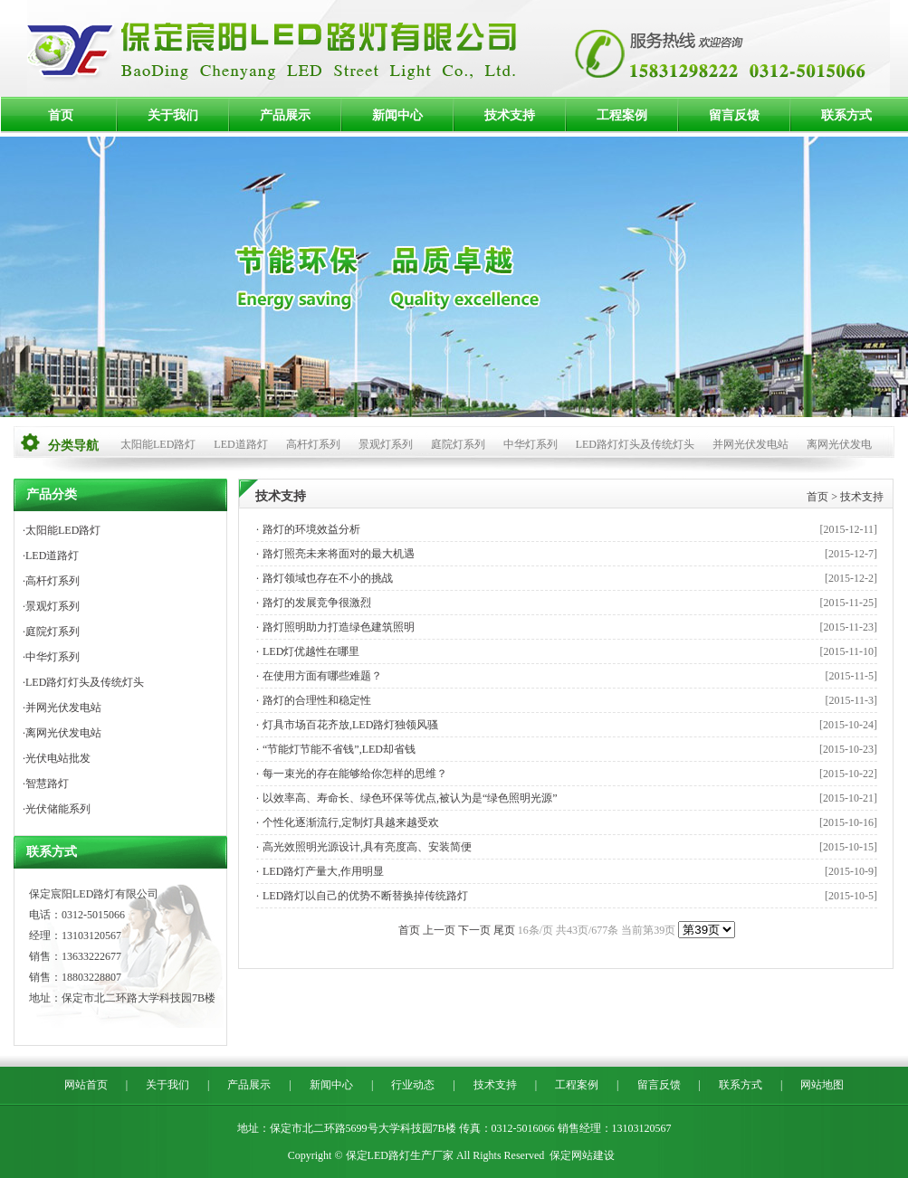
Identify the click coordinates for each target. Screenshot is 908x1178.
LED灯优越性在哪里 (311, 651)
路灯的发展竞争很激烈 (317, 602)
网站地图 (822, 1084)
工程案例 (622, 115)
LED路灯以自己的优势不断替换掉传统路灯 (365, 895)
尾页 (504, 930)
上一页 (439, 930)
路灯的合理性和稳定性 (317, 700)
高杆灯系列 (313, 444)
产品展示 (285, 115)
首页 (60, 115)
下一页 (474, 930)
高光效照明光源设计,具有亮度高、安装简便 (367, 847)
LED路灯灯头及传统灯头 (635, 444)
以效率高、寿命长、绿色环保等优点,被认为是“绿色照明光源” (410, 798)
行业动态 (413, 1084)
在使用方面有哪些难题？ (322, 676)
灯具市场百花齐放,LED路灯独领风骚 (350, 724)
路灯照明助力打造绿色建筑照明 (339, 627)
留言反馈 (734, 115)
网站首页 (86, 1084)
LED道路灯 (240, 444)
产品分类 (51, 494)
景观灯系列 (385, 444)
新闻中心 (397, 115)
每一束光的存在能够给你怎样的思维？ (355, 773)
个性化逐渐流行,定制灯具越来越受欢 (351, 822)
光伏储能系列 (58, 809)
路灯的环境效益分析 (311, 529)
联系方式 (846, 115)
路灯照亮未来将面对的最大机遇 (339, 553)
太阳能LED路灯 (158, 444)
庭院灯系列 (458, 444)
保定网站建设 (582, 1155)
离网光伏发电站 (63, 733)
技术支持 (509, 115)
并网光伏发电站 (750, 444)
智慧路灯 (47, 783)
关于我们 (173, 115)
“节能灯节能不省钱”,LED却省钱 (339, 749)
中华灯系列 (530, 444)
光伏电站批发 (58, 758)
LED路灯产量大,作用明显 (323, 871)
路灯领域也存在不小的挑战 (328, 578)
